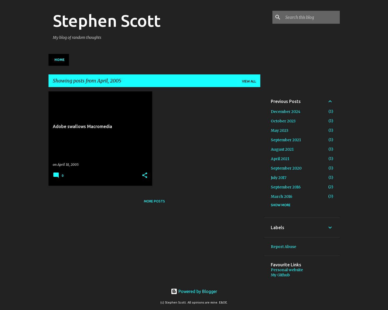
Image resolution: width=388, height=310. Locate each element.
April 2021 (280, 158)
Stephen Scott (107, 20)
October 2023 (283, 121)
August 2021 (282, 149)
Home (59, 59)
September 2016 (286, 187)
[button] (144, 175)
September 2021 (286, 139)
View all (249, 81)
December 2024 (285, 111)
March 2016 (281, 196)
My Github (280, 275)
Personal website (287, 269)
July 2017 (278, 177)
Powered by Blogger (194, 291)
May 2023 (279, 130)
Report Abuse (283, 246)
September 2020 (286, 168)
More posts (154, 201)
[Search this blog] (311, 17)
